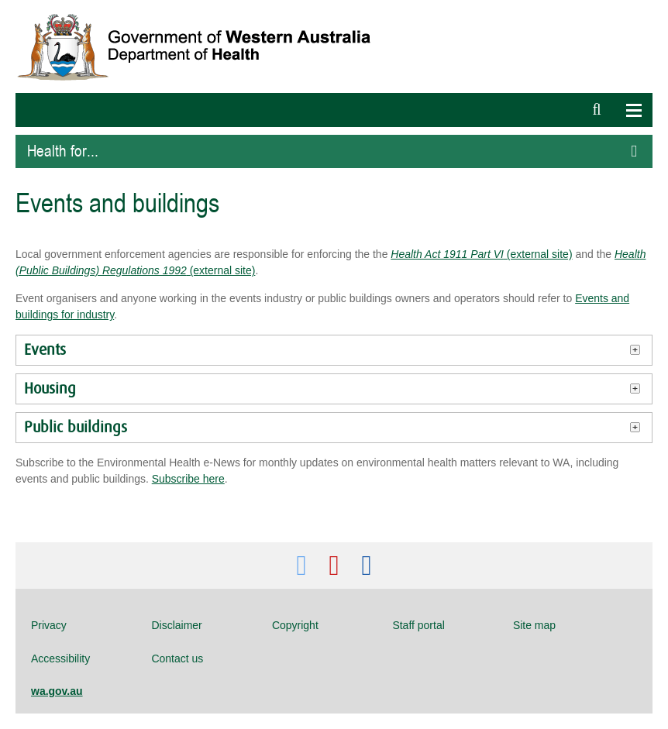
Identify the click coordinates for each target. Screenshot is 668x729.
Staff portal (418, 625)
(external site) (538, 254)
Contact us (177, 658)
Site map (534, 625)
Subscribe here (188, 479)
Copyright (295, 625)
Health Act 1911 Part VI (447, 254)
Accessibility (60, 658)
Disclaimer (176, 625)
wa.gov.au (57, 691)
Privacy (49, 625)
